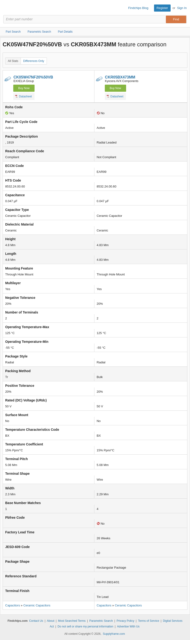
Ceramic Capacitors (36, 605)
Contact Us (36, 621)
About (50, 621)
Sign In (182, 8)
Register (162, 8)
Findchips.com (7, 8)
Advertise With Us (128, 626)
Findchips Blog (138, 8)
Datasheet (23, 96)
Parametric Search (101, 621)
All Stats (13, 61)
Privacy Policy (125, 621)
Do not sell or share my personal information (85, 626)
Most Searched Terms (72, 621)
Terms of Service (148, 621)
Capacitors (12, 605)
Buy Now (24, 88)
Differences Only (33, 61)
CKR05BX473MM (120, 77)
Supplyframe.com (114, 634)
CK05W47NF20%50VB (33, 77)
